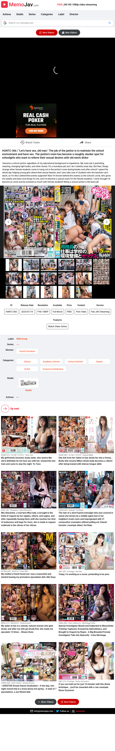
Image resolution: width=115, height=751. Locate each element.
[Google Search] (110, 23)
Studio (19, 14)
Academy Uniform (51, 361)
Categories (47, 14)
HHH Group (21, 339)
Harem (99, 361)
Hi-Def (27, 369)
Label (61, 14)
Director (74, 14)
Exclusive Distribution (53, 369)
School (27, 361)
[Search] (57, 23)
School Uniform (75, 361)
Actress (7, 14)
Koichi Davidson (27, 351)
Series (32, 14)
